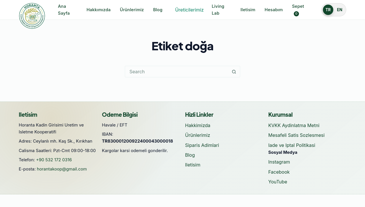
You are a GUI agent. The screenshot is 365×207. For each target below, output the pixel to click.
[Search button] (234, 71)
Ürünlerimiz (132, 9)
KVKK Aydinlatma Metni (293, 125)
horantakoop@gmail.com (62, 169)
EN (340, 9)
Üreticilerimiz (189, 10)
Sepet (298, 10)
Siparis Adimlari (202, 145)
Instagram (279, 162)
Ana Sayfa (64, 10)
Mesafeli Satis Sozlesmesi (296, 135)
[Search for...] (176, 71)
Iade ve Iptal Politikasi (291, 145)
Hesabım (274, 9)
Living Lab (218, 10)
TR (328, 9)
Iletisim (247, 9)
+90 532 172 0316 (54, 159)
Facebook (279, 172)
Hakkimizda (197, 125)
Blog (157, 9)
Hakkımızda (98, 9)
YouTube (277, 182)
